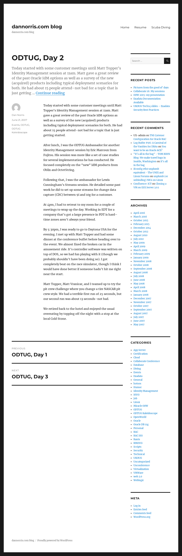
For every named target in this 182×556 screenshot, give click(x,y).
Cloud (136, 357)
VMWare (138, 472)
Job (135, 398)
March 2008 (140, 291)
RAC (135, 431)
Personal (138, 428)
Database (138, 364)
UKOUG (137, 457)
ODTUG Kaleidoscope (145, 413)
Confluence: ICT (142, 183)
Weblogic (138, 480)
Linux (136, 402)
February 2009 (141, 253)
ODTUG (25, 124)
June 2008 (139, 279)
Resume (140, 27)
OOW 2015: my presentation (149, 95)
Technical (139, 454)
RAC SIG (138, 435)
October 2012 (140, 231)
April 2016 (139, 213)
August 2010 (140, 235)
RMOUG (138, 443)
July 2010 (138, 239)
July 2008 (138, 276)
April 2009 (139, 246)
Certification (140, 353)
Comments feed (142, 513)
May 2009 (139, 242)
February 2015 (141, 224)
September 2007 (142, 309)
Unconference (141, 465)
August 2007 (140, 313)
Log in (137, 505)
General (137, 379)
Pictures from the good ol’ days (151, 87)
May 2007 (138, 324)
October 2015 (140, 220)
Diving (137, 368)
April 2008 (139, 287)
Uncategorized (141, 461)
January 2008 (140, 294)
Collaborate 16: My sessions (149, 91)
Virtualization (141, 469)
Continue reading (50, 93)
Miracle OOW (140, 405)
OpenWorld (139, 417)
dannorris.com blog (37, 27)
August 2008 (140, 272)
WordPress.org (141, 516)
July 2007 (138, 317)
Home (125, 27)
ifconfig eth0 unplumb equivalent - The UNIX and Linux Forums (148, 172)
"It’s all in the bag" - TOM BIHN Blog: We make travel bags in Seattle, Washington (151, 158)
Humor (137, 387)
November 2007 (142, 302)
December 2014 (142, 227)
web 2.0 (137, 476)
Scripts (137, 446)
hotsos (137, 383)
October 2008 (141, 265)
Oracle (137, 420)
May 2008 (138, 283)
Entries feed (140, 509)
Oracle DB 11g (141, 424)
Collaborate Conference (146, 361)
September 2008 (142, 268)
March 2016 (140, 216)
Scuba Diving (160, 27)
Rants (136, 439)
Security (138, 450)
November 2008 (142, 261)
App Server (139, 350)
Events (16, 124)
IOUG (136, 394)
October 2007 (141, 305)
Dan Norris (18, 115)
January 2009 (141, 257)
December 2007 (142, 298)
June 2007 (139, 320)
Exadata (137, 376)
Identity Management (145, 391)
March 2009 (140, 250)
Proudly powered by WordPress (55, 540)
